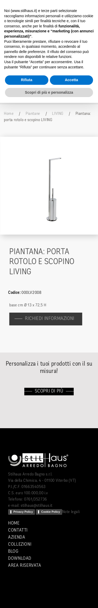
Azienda (16, 537)
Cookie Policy (50, 511)
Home (9, 114)
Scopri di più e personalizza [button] (49, 92)
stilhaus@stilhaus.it (37, 506)
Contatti (18, 530)
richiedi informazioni (52, 318)
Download (19, 558)
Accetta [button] (71, 80)
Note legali (71, 512)
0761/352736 (35, 499)
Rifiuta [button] (26, 80)
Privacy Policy (23, 511)
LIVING (58, 114)
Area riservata (24, 565)
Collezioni (19, 544)
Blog (13, 551)
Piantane (33, 114)
